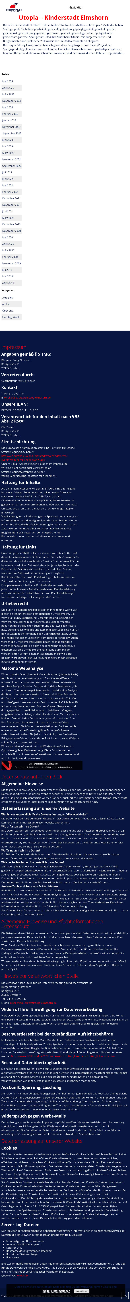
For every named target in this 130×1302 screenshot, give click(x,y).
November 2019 (11, 263)
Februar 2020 (10, 257)
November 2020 (11, 231)
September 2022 (11, 166)
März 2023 (8, 153)
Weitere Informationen (56, 1290)
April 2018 (8, 283)
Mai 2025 (7, 81)
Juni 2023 (7, 140)
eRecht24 (23, 1275)
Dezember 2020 (11, 224)
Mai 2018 (7, 276)
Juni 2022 (7, 179)
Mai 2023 (7, 146)
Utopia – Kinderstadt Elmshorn (63, 17)
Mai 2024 (7, 107)
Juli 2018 (7, 270)
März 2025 (8, 94)
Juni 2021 (7, 211)
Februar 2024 (10, 114)
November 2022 (11, 159)
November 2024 (11, 101)
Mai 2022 (7, 185)
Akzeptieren (81, 1291)
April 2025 (8, 88)
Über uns (7, 310)
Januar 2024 (9, 120)
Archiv (5, 304)
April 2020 (8, 244)
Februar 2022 (10, 192)
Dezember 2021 (11, 198)
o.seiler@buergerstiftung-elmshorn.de (27, 397)
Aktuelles (7, 297)
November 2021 (11, 205)
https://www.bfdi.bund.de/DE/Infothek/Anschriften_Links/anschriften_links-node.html (63, 1056)
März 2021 (8, 218)
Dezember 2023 (11, 127)
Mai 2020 (7, 237)
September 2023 (11, 133)
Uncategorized (10, 317)
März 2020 (8, 250)
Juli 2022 (7, 172)
